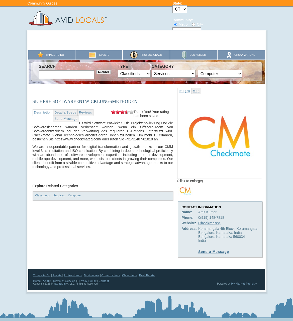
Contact (104, 281)
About (47, 281)
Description (43, 112)
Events (57, 275)
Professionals (73, 275)
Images (184, 91)
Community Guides (42, 3)
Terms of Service (64, 281)
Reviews (85, 112)
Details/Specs (65, 112)
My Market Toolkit (243, 283)
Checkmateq (209, 223)
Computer (74, 195)
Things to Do (42, 275)
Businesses (91, 275)
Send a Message (213, 252)
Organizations (111, 275)
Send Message (66, 119)
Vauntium (59, 283)
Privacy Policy (86, 281)
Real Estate (147, 275)
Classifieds (42, 195)
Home (37, 281)
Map (196, 91)
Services (59, 195)
